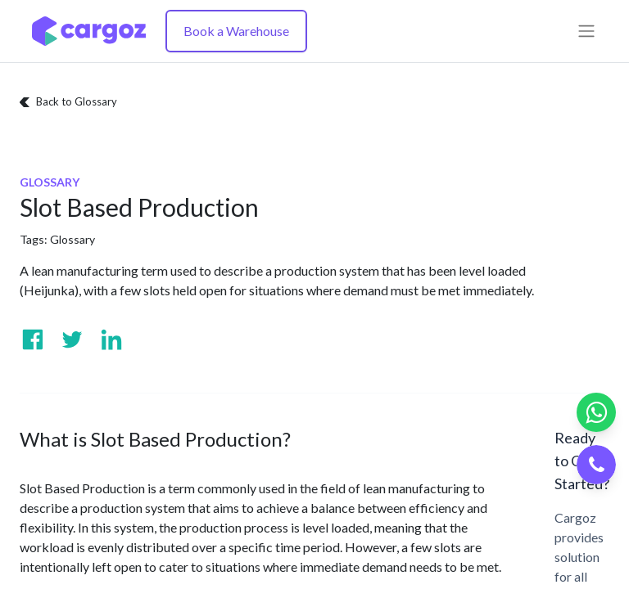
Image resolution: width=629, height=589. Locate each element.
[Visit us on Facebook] (33, 339)
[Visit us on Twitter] (72, 339)
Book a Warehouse (236, 30)
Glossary (72, 239)
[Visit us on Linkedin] (111, 339)
